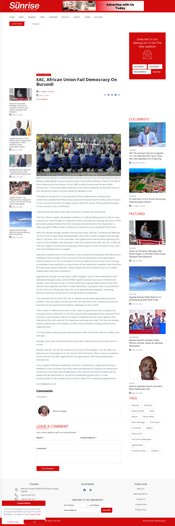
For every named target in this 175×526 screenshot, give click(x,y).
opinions (53, 17)
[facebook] (108, 94)
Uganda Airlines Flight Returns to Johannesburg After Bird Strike (145, 298)
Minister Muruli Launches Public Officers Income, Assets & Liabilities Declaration (146, 343)
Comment (41, 448)
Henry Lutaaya (47, 92)
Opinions (132, 150)
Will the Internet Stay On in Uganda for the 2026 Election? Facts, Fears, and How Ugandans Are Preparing (146, 156)
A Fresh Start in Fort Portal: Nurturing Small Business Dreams (147, 200)
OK (34, 522)
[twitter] (112, 94)
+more (87, 17)
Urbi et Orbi (154, 422)
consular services (138, 450)
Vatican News (148, 416)
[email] (105, 94)
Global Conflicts (137, 411)
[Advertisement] (78, 118)
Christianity (136, 428)
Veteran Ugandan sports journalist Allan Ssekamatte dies (145, 387)
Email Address (88, 437)
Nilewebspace (160, 521)
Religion (132, 248)
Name (40, 437)
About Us (141, 488)
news (21, 17)
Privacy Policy (140, 509)
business (32, 17)
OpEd (42, 17)
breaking (148, 405)
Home (11, 17)
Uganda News (137, 445)
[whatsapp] (119, 94)
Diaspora (155, 450)
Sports (77, 17)
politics (65, 17)
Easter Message (138, 422)
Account (99, 17)
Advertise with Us (140, 494)
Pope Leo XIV (136, 433)
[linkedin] (115, 94)
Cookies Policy (141, 504)
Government (134, 337)
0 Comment (43, 99)
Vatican (134, 416)
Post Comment (48, 468)
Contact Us (140, 499)
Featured (135, 405)
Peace (151, 411)
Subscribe (156, 72)
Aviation (132, 294)
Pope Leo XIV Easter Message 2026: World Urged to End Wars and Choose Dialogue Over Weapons (147, 254)
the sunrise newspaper (141, 439)
